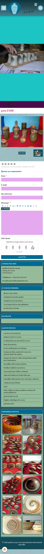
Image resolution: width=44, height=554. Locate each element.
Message (5, 203)
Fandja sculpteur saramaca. (14, 368)
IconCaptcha (19, 251)
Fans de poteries (10, 344)
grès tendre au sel (11, 396)
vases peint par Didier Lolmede (16, 372)
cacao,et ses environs (12, 333)
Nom (3, 176)
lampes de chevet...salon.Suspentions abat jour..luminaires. (20, 359)
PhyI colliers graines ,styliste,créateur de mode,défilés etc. (19, 391)
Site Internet (6, 194)
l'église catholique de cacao (14, 400)
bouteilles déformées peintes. (15, 364)
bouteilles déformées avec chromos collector (21, 379)
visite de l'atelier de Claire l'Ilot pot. (17, 375)
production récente (11, 308)
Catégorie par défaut (12, 383)
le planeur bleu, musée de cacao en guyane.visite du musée (17, 353)
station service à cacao (12, 337)
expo (5, 386)
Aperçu (5, 208)
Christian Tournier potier (14, 297)
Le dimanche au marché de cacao (17, 341)
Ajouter (22, 257)
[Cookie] (4, 549)
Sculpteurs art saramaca (13, 301)
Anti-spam (5, 238)
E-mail (4, 185)
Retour (22, 153)
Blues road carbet (10, 293)
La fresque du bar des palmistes (16, 305)
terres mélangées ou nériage (15, 348)
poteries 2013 (9, 404)
